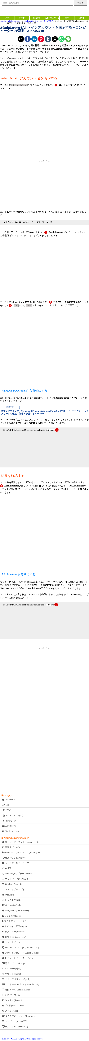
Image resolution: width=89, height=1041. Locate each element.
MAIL (81, 18)
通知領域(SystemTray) (14, 937)
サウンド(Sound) (11, 974)
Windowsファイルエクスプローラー (21, 852)
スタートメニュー (12, 942)
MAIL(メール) (10, 831)
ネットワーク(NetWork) (15, 879)
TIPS (67, 18)
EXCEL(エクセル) (12, 815)
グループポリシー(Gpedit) (16, 979)
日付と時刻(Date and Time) (16, 990)
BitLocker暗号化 (11, 968)
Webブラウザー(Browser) (15, 910)
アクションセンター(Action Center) (20, 953)
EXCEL (36, 18)
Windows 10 (28, 21)
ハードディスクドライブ (15, 863)
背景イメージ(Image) (13, 963)
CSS (7, 18)
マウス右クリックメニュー (16, 921)
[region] (44, 185)
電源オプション (11, 847)
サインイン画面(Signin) (14, 926)
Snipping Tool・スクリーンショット (21, 947)
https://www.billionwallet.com (11, 21)
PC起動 (7, 868)
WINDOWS (9, 826)
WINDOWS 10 (52, 18)
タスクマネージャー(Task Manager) (20, 1016)
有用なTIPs (9, 821)
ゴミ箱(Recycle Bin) (13, 1005)
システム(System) (12, 1000)
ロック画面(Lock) (11, 916)
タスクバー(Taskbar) (13, 931)
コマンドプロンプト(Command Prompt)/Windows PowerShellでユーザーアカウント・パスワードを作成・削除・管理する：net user (44, 412)
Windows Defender (11, 905)
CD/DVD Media (11, 995)
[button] (21, 39)
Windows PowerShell (13, 884)
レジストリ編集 (11, 900)
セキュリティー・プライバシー (19, 958)
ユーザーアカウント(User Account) (20, 842)
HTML (22, 18)
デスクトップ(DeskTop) (15, 1026)
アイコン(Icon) (10, 1011)
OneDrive (8, 895)
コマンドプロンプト (13, 889)
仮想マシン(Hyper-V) (13, 858)
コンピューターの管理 (44, 21)
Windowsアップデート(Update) (18, 873)
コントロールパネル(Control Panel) (20, 984)
